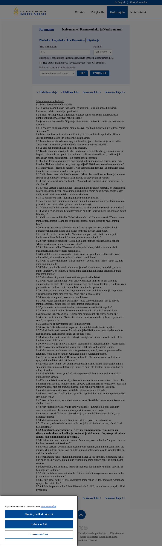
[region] (39, 520)
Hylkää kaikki (39, 524)
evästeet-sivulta (48, 506)
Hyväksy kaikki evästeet (39, 514)
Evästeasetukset (39, 534)
